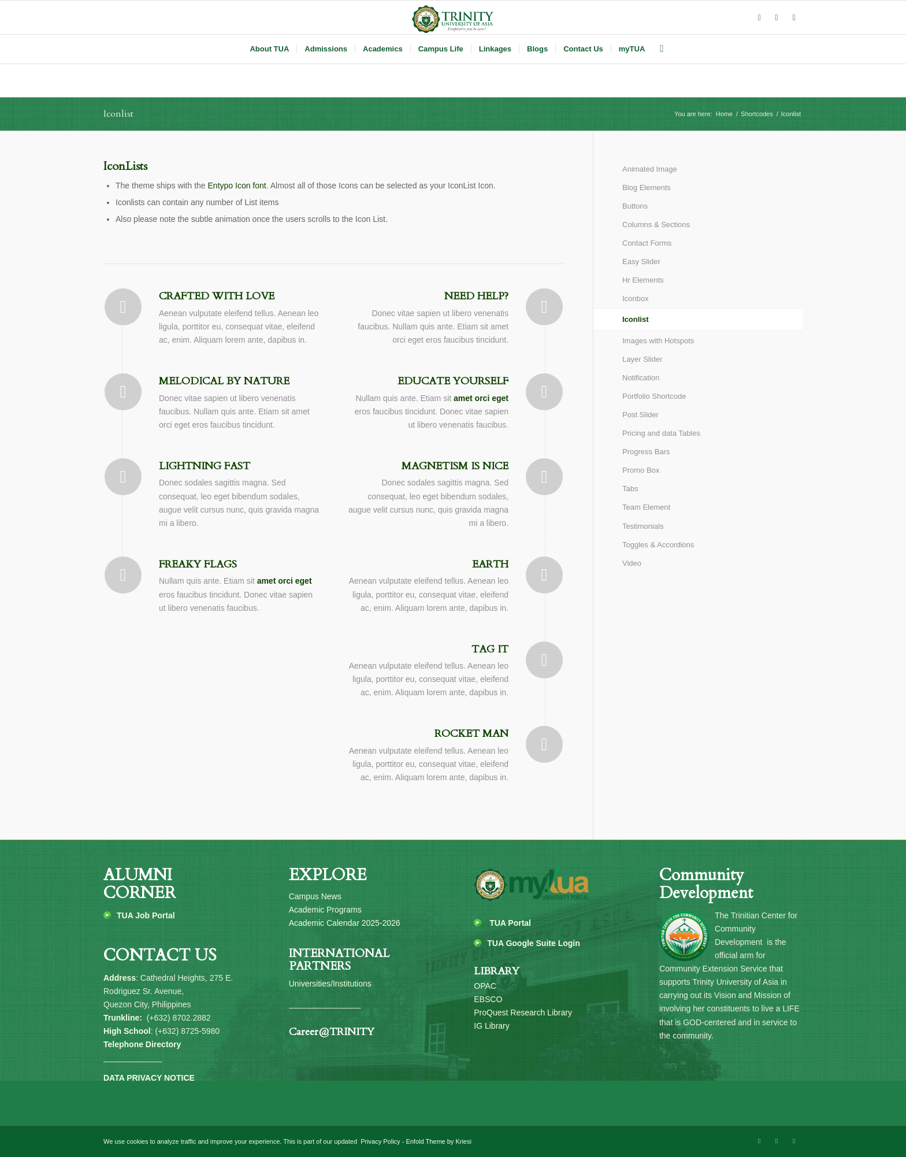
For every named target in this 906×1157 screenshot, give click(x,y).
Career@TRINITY (331, 1032)
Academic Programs (325, 909)
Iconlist (118, 113)
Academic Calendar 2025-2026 (344, 923)
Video (631, 563)
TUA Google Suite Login (533, 943)
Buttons (635, 206)
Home (724, 113)
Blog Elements (646, 187)
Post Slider (640, 414)
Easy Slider (641, 261)
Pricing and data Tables (661, 433)
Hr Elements (643, 280)
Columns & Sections (656, 224)
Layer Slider (642, 359)
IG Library (491, 1025)
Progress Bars (646, 451)
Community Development (706, 884)
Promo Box (640, 470)
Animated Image (649, 169)
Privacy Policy (379, 1141)
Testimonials (643, 526)
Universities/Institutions (330, 983)
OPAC (485, 986)
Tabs (630, 488)
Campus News (315, 896)
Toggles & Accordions (658, 544)
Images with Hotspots (658, 340)
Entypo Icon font (237, 185)
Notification (640, 377)
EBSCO (488, 999)
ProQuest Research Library (523, 1012)
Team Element (646, 507)
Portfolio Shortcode (654, 396)
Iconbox (635, 298)
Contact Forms (646, 243)
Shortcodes (757, 113)
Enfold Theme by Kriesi (438, 1141)
